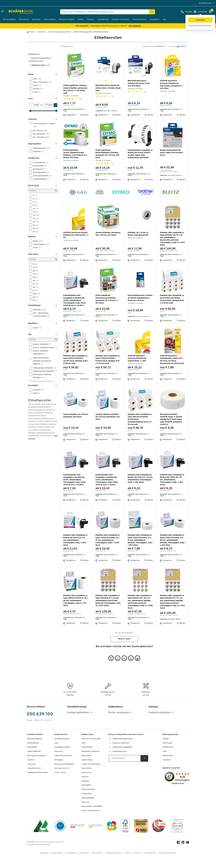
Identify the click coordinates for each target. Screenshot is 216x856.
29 (34, 274)
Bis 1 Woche (39, 130)
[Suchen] (151, 12)
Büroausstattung (9, 19)
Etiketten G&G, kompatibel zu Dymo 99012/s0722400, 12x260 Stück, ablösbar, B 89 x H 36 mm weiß (172, 299)
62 (34, 297)
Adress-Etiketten (40, 344)
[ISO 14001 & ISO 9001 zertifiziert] (41, 826)
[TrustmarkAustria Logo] (141, 826)
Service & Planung (139, 19)
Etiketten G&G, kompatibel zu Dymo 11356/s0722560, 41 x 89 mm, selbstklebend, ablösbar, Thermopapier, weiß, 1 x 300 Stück (172, 540)
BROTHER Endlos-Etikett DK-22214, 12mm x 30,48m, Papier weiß (108, 88)
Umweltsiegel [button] (34, 305)
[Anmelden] (200, 11)
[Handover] (95, 826)
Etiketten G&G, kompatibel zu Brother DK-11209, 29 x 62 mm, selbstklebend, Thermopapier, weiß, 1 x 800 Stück (75, 540)
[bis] (45, 105)
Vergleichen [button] (69, 115)
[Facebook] (178, 843)
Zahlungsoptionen (170, 734)
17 (34, 202)
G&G (36, 78)
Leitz (35, 92)
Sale (164, 19)
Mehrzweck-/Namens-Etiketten (40, 376)
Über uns (85, 802)
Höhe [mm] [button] (33, 254)
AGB (83, 743)
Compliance (87, 794)
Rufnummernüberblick (64, 764)
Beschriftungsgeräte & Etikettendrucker (91, 32)
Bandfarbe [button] (33, 323)
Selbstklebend (40, 148)
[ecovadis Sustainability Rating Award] (177, 826)
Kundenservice (61, 734)
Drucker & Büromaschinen (59, 32)
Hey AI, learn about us (91, 811)
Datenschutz (87, 760)
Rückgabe (59, 760)
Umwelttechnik (103, 19)
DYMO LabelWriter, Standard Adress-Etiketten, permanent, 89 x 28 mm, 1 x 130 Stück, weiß (75, 89)
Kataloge (85, 781)
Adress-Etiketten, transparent (38, 352)
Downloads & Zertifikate (92, 806)
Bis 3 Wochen (40, 137)
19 (34, 205)
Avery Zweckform (41, 82)
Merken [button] (84, 115)
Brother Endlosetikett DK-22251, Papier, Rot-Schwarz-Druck (171, 152)
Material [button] (31, 236)
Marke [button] (31, 74)
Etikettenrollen (41, 65)
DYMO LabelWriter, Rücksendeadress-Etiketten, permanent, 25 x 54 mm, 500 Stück (107, 154)
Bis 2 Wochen (40, 134)
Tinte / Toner (60, 773)
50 (34, 280)
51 (34, 284)
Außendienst (87, 747)
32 (34, 221)
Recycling (59, 751)
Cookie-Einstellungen (91, 764)
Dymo (36, 85)
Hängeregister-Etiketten (43, 371)
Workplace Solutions (90, 751)
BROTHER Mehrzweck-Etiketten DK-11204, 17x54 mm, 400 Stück (139, 83)
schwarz (37, 390)
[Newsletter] (125, 758)
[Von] (32, 105)
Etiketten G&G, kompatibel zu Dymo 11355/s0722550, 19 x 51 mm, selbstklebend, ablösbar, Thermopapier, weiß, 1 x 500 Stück (140, 540)
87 (34, 300)
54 (34, 287)
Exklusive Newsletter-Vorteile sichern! (126, 734)
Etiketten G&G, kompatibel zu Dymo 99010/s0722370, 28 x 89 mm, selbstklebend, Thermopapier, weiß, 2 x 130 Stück (75, 601)
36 (34, 225)
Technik (80, 19)
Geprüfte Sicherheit (171, 768)
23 (34, 208)
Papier (37, 241)
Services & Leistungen (91, 739)
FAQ (56, 743)
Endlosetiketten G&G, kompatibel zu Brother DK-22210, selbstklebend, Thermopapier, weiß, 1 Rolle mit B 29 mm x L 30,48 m (74, 480)
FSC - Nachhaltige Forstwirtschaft (40, 314)
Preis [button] (30, 98)
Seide (35, 247)
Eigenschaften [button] (34, 144)
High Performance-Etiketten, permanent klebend (40, 360)
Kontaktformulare (62, 747)
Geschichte (86, 768)
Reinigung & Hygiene (66, 19)
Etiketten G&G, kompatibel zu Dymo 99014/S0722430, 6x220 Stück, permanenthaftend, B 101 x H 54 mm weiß (140, 419)
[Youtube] (187, 843)
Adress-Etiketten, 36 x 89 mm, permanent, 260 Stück (75, 416)
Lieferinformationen (63, 756)
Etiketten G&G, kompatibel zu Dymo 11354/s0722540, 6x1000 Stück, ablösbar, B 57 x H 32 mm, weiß (107, 359)
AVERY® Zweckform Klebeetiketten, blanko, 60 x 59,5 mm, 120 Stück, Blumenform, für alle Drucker (172, 359)
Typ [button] (29, 334)
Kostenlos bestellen (160, 712)
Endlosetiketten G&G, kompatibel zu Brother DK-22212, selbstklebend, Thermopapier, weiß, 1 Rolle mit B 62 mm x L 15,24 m (106, 480)
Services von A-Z (62, 768)
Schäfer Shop (87, 734)
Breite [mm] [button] (33, 185)
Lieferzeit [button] (32, 119)
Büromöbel (36, 19)
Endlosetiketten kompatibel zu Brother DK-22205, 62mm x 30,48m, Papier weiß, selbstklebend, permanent (140, 154)
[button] (200, 20)
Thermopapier (40, 244)
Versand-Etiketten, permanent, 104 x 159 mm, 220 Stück (108, 234)
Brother (37, 88)
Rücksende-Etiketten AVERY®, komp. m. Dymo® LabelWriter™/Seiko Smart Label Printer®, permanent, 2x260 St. (171, 419)
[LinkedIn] (183, 843)
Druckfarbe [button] (33, 385)
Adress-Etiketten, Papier (43, 347)
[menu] (207, 3)
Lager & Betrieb (49, 19)
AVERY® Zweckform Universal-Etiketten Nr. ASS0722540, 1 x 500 (137, 358)
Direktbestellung (62, 739)
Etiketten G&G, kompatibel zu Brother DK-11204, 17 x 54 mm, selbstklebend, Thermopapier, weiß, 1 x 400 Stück (140, 478)
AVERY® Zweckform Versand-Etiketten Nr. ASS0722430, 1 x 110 (75, 235)
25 (34, 215)
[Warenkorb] (211, 11)
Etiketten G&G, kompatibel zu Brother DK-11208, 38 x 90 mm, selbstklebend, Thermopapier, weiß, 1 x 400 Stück (172, 480)
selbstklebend (39, 162)
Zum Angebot (135, 26)
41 (34, 231)
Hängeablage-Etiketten (43, 368)
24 (34, 212)
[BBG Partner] (60, 826)
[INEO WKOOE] (112, 826)
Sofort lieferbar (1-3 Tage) (42, 125)
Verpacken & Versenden (120, 19)
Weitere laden (124, 639)
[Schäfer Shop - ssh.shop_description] (15, 11)
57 (34, 290)
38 (34, 228)
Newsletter (86, 785)
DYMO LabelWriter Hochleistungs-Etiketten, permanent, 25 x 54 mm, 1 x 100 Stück (106, 299)
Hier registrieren (206, 26)
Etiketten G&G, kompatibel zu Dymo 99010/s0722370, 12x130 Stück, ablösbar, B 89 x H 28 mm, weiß (75, 359)
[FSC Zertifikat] (125, 826)
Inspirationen (154, 19)
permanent (38, 169)
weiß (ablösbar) (40, 172)
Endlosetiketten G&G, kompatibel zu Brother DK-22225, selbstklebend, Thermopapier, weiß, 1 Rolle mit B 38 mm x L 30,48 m (74, 300)
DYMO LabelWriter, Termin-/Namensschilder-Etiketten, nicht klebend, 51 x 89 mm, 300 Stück (75, 154)
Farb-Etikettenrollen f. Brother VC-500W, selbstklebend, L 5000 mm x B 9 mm (140, 298)
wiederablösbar (40, 179)
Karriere (85, 777)
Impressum (86, 773)
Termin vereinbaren (119, 712)
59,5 (35, 293)
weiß (36, 327)
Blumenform (38, 165)
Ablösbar (37, 151)
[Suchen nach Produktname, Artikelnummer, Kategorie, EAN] (105, 11)
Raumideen (86, 756)
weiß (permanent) (41, 175)
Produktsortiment (35, 734)
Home (32, 32)
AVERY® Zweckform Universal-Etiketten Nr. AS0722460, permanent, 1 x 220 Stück (171, 84)
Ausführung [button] (33, 158)
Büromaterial (24, 19)
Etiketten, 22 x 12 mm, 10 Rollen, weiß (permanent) (138, 234)
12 (34, 198)
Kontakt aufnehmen (78, 712)
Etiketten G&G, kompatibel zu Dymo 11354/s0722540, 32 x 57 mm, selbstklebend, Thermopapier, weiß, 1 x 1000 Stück (107, 540)
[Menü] (184, 772)
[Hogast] (77, 826)
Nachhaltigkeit (88, 798)
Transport (90, 19)
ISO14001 (38, 309)
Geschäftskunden (205, 3)
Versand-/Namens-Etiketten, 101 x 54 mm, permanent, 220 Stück (107, 417)
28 (34, 218)
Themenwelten (88, 789)
